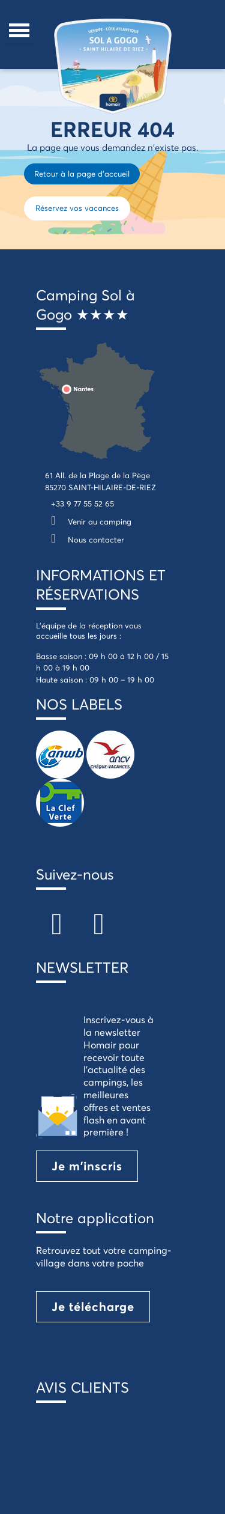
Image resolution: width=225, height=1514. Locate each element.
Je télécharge (93, 1306)
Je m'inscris (87, 1166)
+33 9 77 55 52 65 (82, 503)
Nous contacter (84, 539)
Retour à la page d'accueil (82, 173)
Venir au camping (88, 521)
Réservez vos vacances (77, 207)
